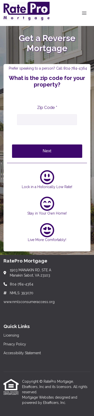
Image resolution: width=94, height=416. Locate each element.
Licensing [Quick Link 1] (11, 335)
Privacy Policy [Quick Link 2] (15, 344)
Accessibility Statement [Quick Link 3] (22, 353)
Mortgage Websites (38, 397)
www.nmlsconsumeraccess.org (29, 302)
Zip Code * (47, 107)
